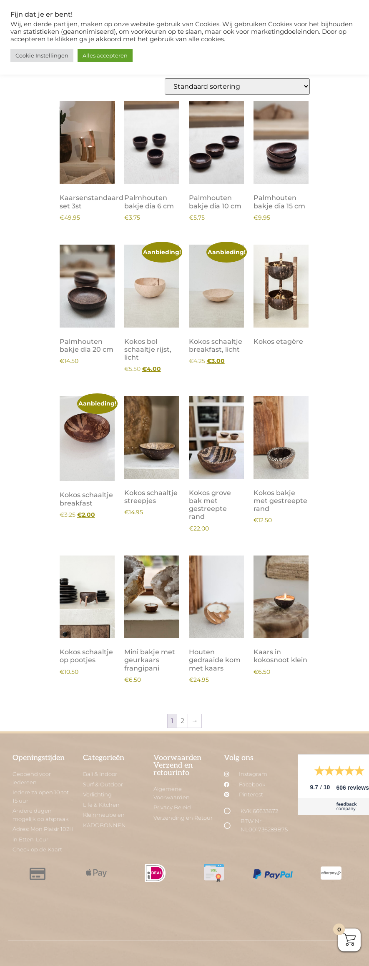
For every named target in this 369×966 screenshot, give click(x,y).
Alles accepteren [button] (105, 55)
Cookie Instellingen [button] (41, 55)
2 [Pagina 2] (182, 721)
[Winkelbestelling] (237, 86)
